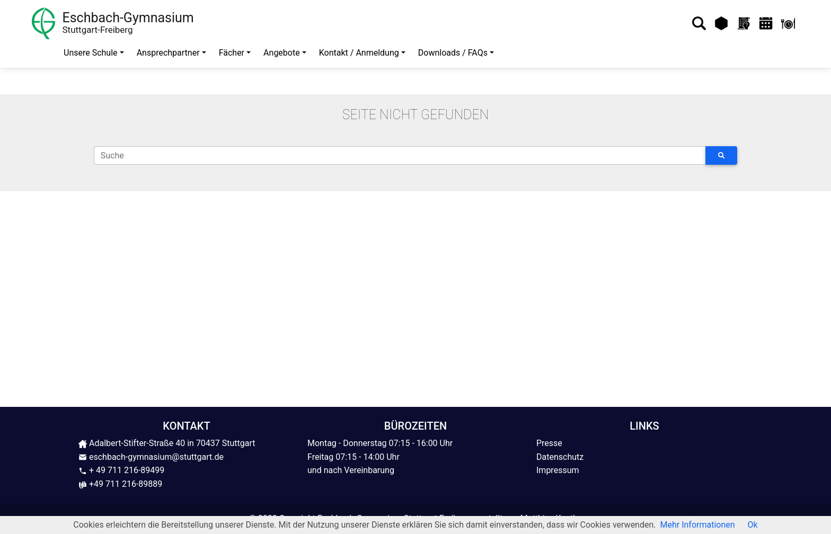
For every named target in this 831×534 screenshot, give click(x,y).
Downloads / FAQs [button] (453, 53)
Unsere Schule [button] (91, 53)
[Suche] (400, 155)
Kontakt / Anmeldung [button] (359, 53)
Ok (753, 525)
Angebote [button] (281, 53)
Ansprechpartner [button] (168, 53)
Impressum (557, 470)
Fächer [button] (231, 53)
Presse (549, 443)
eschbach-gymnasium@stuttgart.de (151, 457)
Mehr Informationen (697, 525)
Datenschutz (560, 457)
